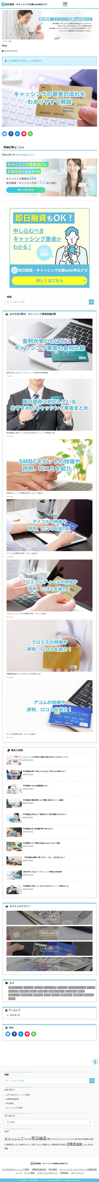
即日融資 (10, 1103)
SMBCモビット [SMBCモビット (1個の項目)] (15, 987)
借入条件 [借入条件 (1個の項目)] (24, 991)
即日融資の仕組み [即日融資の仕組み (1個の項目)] (56, 991)
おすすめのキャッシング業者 (18, 1095)
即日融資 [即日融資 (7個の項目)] (42, 991)
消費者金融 (74, 1144)
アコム (85, 1144)
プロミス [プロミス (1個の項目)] (62, 987)
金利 (76, 1139)
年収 (33, 1144)
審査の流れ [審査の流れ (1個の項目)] (27, 995)
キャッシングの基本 (14, 1108)
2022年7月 (15, 1015)
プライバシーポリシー (47, 1173)
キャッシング (14, 1138)
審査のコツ (47, 1144)
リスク (16, 1144)
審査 (49, 1139)
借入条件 (62, 1144)
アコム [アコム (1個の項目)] (38, 987)
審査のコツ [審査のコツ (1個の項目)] (14, 995)
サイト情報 (29, 1173)
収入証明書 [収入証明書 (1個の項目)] (71, 991)
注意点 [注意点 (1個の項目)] (55, 995)
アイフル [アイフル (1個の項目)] (28, 987)
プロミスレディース (58, 1139)
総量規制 (55, 1144)
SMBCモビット (25, 1144)
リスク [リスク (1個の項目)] (91, 987)
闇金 (79, 1139)
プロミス (39, 1144)
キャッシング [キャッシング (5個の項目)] (50, 987)
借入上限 (27, 1139)
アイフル (70, 1139)
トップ (18, 1173)
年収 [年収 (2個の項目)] (47, 995)
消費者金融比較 (12, 1099)
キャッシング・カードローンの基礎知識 (78, 1169)
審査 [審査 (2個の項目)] (81, 991)
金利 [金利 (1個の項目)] (12, 998)
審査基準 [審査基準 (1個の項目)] (38, 995)
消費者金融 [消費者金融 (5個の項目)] (66, 995)
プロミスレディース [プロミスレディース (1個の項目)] (77, 987)
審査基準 (10, 1144)
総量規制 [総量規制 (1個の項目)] (78, 995)
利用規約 (64, 1173)
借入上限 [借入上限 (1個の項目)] (13, 991)
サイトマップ (77, 1173)
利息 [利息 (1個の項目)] (33, 991)
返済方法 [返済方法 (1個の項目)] (89, 995)
